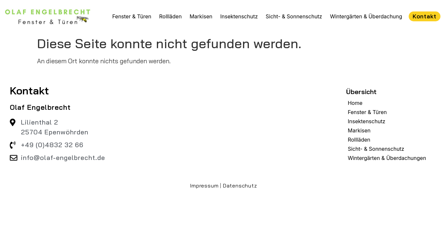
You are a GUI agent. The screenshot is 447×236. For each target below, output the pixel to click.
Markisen (201, 16)
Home (355, 103)
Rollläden (170, 16)
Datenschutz (240, 185)
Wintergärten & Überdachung (366, 16)
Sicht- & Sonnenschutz (294, 16)
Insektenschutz (239, 16)
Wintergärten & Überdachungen (387, 158)
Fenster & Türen (131, 16)
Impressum (204, 185)
